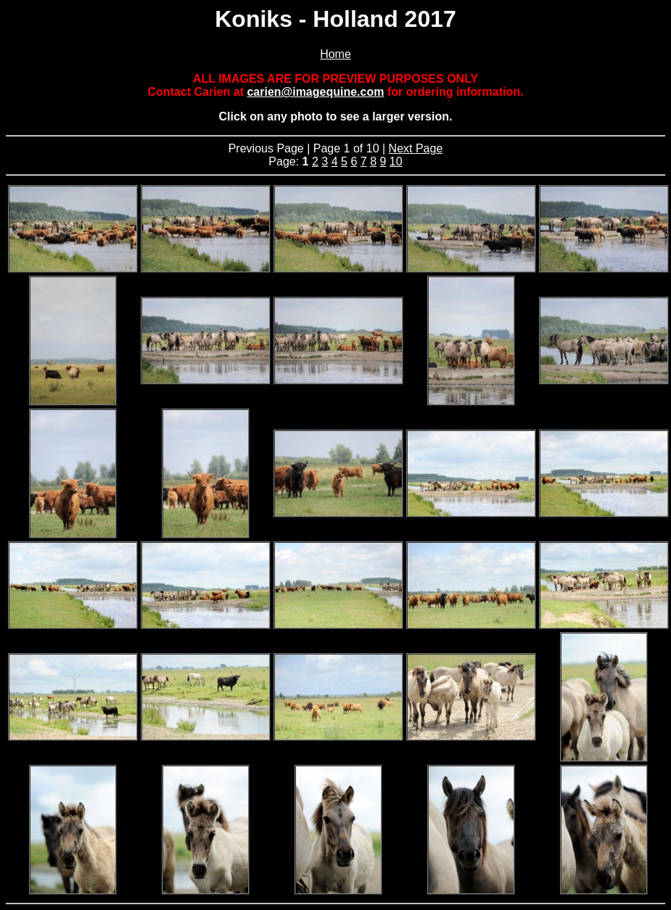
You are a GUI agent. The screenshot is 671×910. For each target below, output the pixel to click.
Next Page (416, 148)
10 (396, 161)
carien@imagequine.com (315, 92)
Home (335, 54)
